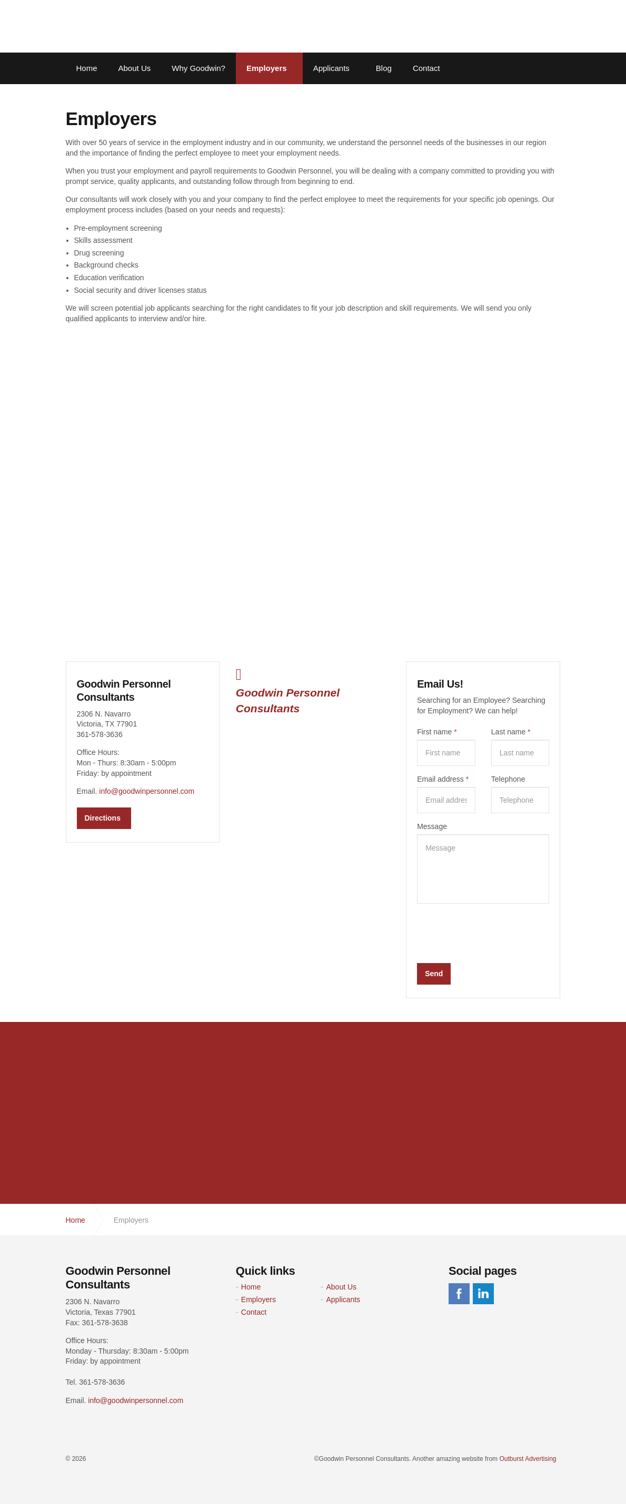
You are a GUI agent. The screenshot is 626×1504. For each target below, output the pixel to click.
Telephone (508, 779)
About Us (134, 68)
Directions (103, 817)
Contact (426, 68)
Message (432, 826)
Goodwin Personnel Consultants (132, 26)
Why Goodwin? (198, 68)
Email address (443, 779)
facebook (459, 1293)
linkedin (483, 1293)
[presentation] (497, 932)
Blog (384, 68)
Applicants (331, 68)
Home (86, 68)
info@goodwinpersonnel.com (146, 790)
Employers (266, 68)
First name (436, 732)
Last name (511, 732)
